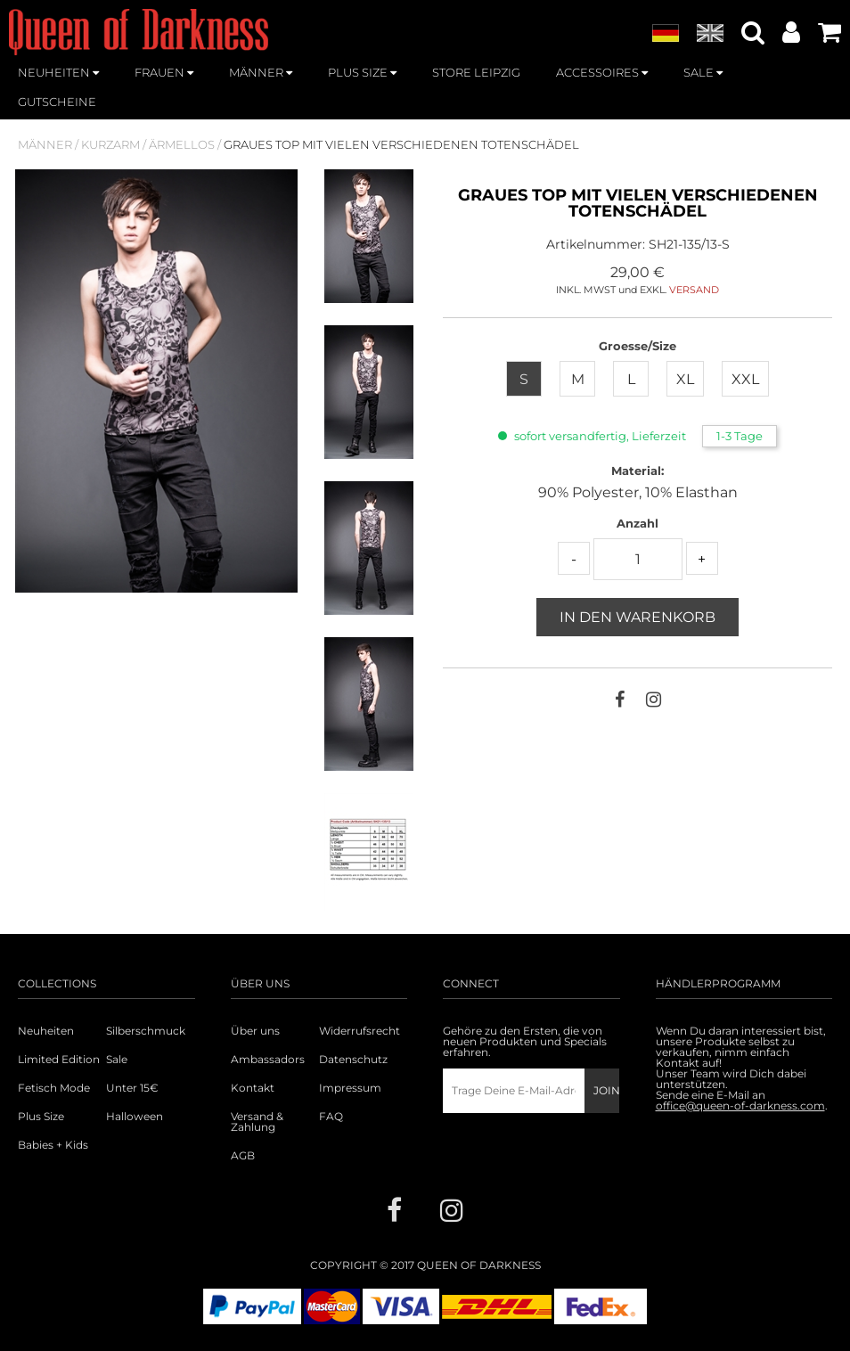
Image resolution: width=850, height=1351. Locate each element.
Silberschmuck (145, 1031)
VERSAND (694, 289)
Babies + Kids (53, 1145)
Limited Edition (59, 1059)
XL (685, 379)
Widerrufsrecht (359, 1031)
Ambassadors (266, 1059)
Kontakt (252, 1088)
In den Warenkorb (637, 617)
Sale (116, 1059)
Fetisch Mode (54, 1088)
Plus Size (41, 1116)
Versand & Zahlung (257, 1122)
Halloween (134, 1116)
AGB (243, 1155)
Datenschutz (353, 1059)
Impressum (350, 1088)
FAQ (331, 1116)
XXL (745, 379)
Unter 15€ (132, 1088)
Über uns (255, 1031)
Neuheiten (46, 1031)
